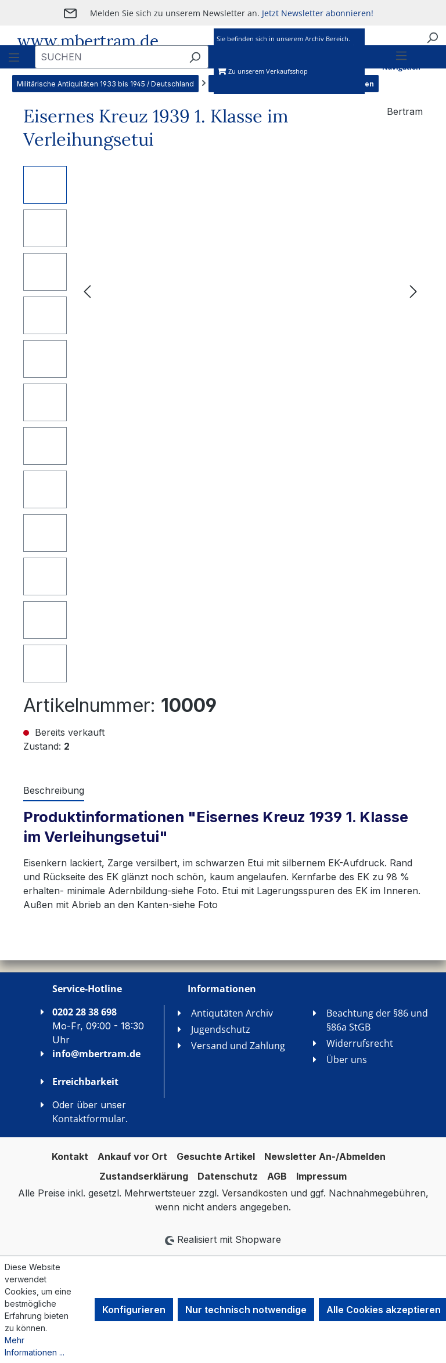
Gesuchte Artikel (216, 1156)
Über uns (346, 1059)
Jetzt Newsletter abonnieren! (317, 13)
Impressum (321, 1176)
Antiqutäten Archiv (232, 1013)
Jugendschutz (220, 1029)
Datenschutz (227, 1176)
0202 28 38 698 (84, 1012)
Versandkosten (254, 1193)
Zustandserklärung (143, 1176)
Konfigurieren (134, 1309)
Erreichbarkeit (85, 1081)
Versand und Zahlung (238, 1045)
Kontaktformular (88, 1118)
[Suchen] (432, 37)
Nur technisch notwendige (246, 1309)
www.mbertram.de (88, 41)
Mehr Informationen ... (34, 1346)
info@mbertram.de (96, 1053)
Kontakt (70, 1156)
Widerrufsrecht (359, 1043)
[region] (223, 424)
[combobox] (108, 56)
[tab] (53, 790)
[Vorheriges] (87, 290)
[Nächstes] (413, 290)
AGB (277, 1176)
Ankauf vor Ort (132, 1156)
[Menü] (401, 70)
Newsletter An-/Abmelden (325, 1156)
